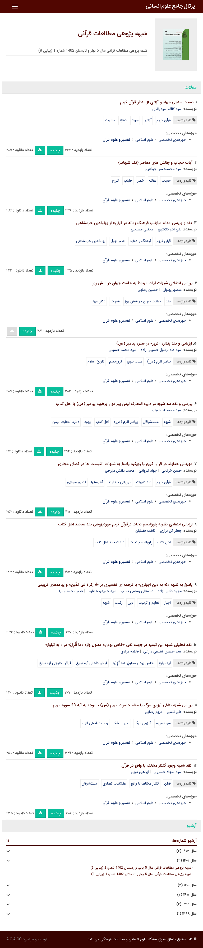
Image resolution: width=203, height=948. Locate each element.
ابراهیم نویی (140, 772)
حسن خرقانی (172, 470)
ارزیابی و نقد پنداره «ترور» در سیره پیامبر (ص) (154, 343)
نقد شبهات (143, 482)
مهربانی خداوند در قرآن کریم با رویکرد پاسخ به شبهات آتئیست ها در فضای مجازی (125, 464)
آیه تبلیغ (165, 663)
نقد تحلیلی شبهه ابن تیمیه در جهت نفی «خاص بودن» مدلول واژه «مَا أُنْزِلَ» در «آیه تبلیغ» (118, 645)
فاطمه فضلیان (145, 531)
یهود (87, 422)
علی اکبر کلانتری (170, 229)
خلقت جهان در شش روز (143, 301)
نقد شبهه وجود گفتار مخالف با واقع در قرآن (156, 765)
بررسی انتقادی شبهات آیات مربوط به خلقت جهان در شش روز (142, 283)
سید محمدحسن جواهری (163, 169)
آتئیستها (97, 482)
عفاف (152, 180)
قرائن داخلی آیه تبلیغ (91, 663)
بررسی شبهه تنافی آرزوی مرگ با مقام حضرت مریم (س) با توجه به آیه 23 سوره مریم (122, 705)
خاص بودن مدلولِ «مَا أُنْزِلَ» (133, 663)
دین (130, 603)
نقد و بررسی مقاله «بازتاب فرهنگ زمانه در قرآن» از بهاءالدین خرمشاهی (134, 223)
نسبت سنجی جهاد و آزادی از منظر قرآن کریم (156, 102)
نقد (168, 301)
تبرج (115, 180)
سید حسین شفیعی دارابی (162, 651)
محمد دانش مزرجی (119, 470)
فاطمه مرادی (130, 651)
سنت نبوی (134, 361)
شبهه (167, 422)
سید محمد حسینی (122, 350)
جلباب (128, 180)
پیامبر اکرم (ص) (159, 361)
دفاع (123, 120)
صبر (127, 723)
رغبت (119, 603)
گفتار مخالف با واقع (145, 783)
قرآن (167, 783)
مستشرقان (151, 422)
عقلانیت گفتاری (114, 783)
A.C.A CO (14, 939)
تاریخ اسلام (95, 361)
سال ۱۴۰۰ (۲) (187, 895)
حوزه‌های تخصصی (172, 140)
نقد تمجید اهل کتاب (109, 542)
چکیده (55, 150)
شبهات (115, 301)
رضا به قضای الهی (95, 723)
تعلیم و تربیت (149, 603)
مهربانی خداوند (119, 482)
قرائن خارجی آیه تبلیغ (55, 663)
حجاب (166, 180)
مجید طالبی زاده (170, 591)
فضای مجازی (76, 482)
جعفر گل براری (171, 531)
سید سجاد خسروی (168, 772)
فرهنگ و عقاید (140, 241)
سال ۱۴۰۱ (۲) (187, 885)
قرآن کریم (163, 120)
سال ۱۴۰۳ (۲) (186, 851)
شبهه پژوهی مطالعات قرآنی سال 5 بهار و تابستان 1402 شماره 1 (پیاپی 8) (141, 874)
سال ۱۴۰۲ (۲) (187, 860)
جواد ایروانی (148, 470)
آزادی (147, 120)
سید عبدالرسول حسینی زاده (161, 350)
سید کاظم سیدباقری (167, 109)
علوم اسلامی (144, 140)
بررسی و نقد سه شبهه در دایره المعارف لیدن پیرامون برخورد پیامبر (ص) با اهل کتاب (124, 404)
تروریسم (115, 361)
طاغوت (110, 120)
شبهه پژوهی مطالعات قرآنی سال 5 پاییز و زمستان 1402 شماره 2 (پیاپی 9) (140, 867)
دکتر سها (99, 301)
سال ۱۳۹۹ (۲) (186, 904)
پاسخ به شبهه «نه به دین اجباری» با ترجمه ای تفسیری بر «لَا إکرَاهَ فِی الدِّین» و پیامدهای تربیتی (115, 585)
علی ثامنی (174, 712)
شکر (116, 723)
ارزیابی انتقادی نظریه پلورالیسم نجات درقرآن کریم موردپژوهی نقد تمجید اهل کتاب (125, 524)
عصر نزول (117, 241)
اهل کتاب (102, 422)
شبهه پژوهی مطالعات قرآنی (112, 34)
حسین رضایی (148, 290)
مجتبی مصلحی (142, 229)
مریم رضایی (153, 712)
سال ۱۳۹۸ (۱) (187, 914)
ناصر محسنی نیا (71, 591)
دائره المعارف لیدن (65, 422)
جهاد (135, 120)
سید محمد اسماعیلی (167, 410)
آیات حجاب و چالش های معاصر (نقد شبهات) (155, 162)
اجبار (167, 603)
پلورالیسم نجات (141, 542)
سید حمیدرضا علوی (101, 591)
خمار (140, 180)
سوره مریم (163, 723)
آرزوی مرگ (143, 723)
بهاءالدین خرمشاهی (90, 241)
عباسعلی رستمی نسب (137, 591)
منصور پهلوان (172, 290)
